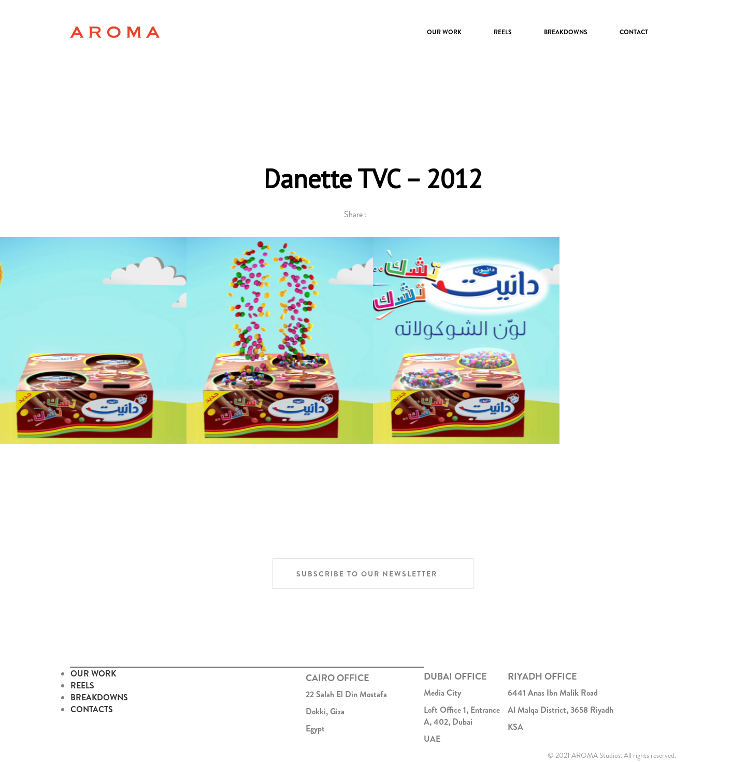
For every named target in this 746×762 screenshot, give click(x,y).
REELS (82, 686)
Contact (634, 32)
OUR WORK (93, 674)
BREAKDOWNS (99, 697)
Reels (503, 32)
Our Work (444, 32)
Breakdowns (565, 32)
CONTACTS (91, 709)
